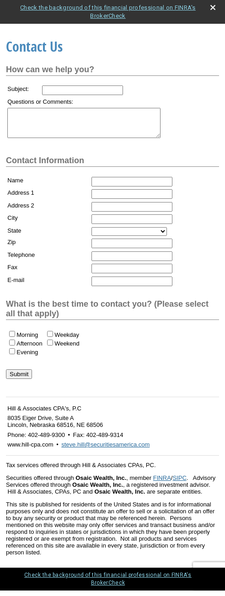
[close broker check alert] (213, 8)
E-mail (15, 285)
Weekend (67, 349)
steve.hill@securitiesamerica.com (105, 450)
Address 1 (20, 198)
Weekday (66, 340)
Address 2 (20, 211)
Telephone (21, 260)
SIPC (179, 483)
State (14, 236)
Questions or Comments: (40, 101)
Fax (12, 272)
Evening (27, 357)
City (12, 223)
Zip (11, 247)
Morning (27, 340)
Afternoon (29, 349)
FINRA (162, 483)
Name (15, 185)
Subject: (18, 88)
